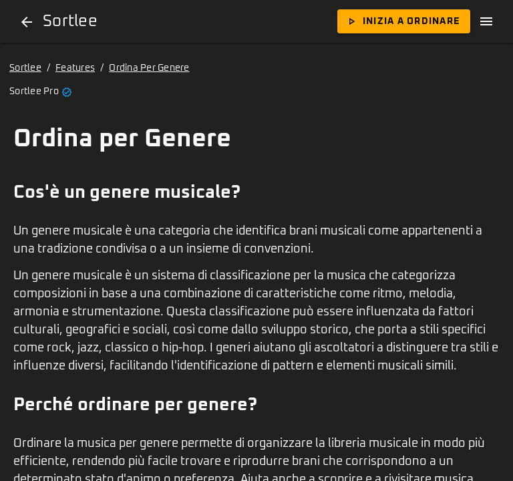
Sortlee (25, 68)
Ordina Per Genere (149, 68)
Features (75, 68)
